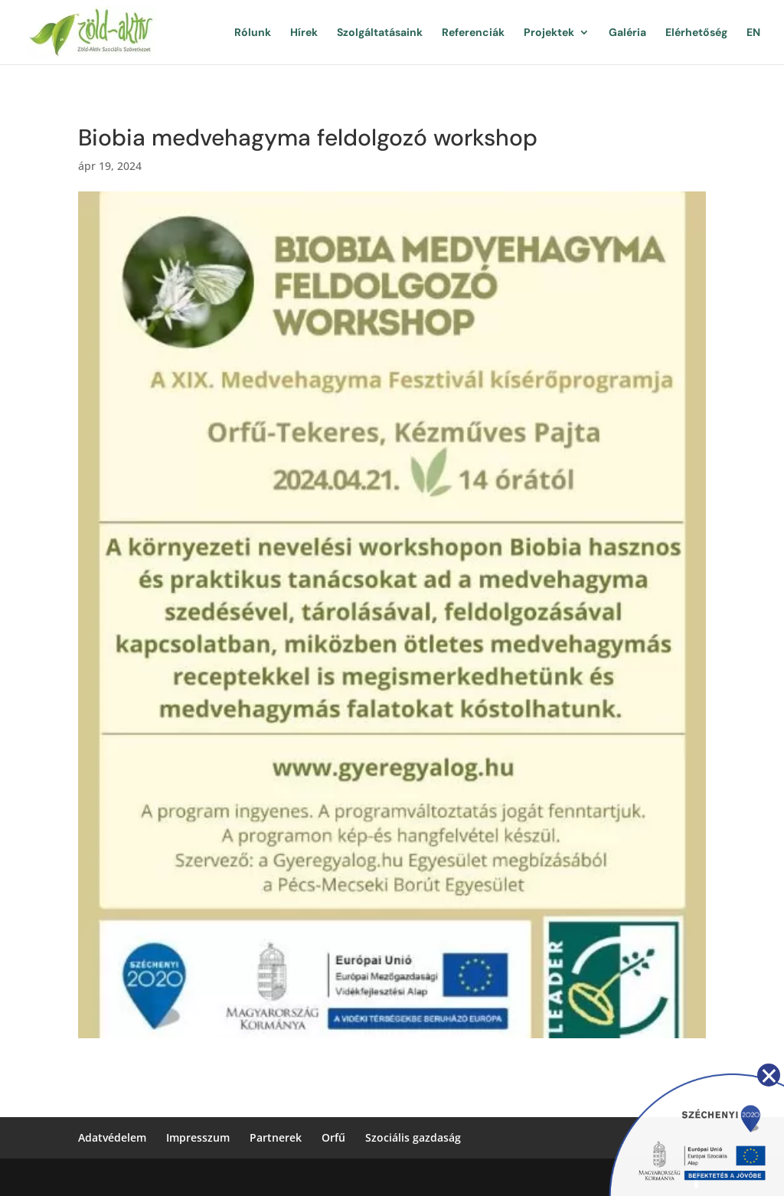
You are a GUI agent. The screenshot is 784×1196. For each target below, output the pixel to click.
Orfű (333, 1137)
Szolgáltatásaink (380, 33)
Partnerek (276, 1137)
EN (753, 33)
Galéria (627, 33)
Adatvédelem (112, 1137)
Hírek (304, 33)
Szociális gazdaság (413, 1137)
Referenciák (473, 33)
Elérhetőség (696, 33)
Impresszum (198, 1137)
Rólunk (252, 33)
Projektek (549, 33)
